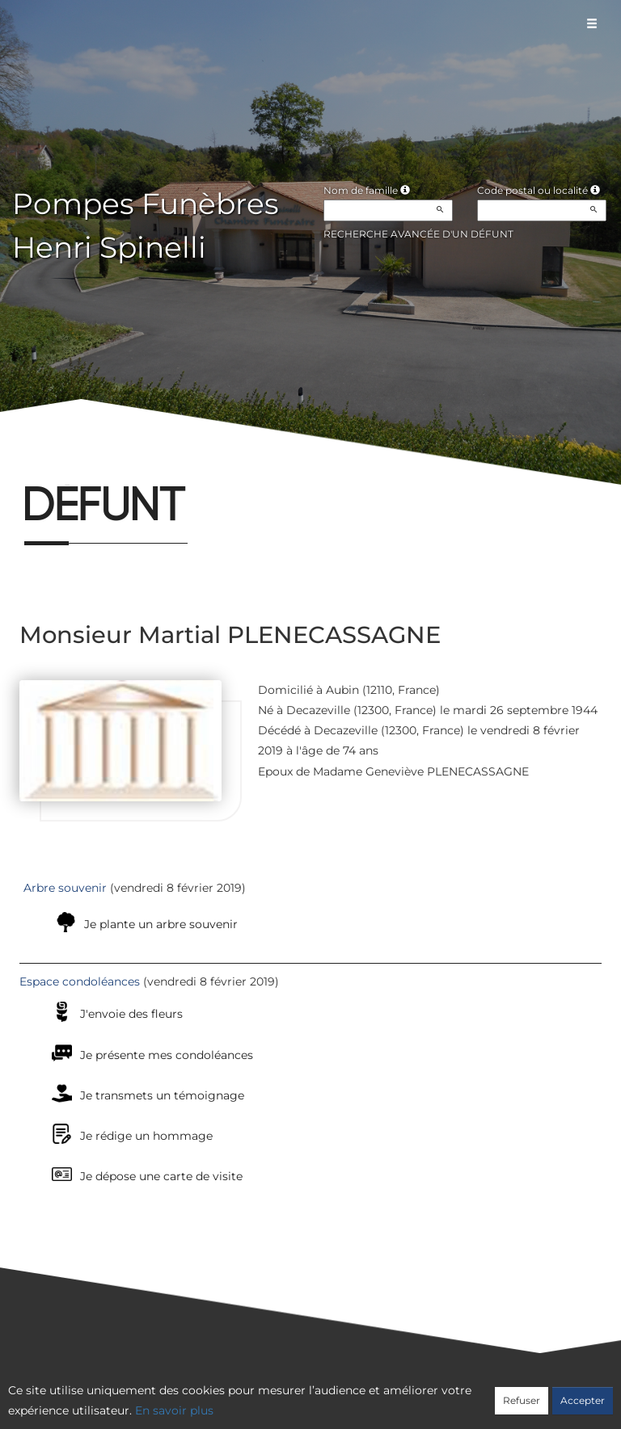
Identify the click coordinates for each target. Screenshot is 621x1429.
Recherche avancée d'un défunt (418, 234)
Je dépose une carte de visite (161, 1176)
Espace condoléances (79, 981)
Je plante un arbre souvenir (161, 924)
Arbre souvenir (65, 888)
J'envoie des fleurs (131, 1014)
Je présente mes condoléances (166, 1055)
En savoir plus (174, 1410)
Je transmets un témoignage (162, 1095)
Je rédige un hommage (146, 1135)
